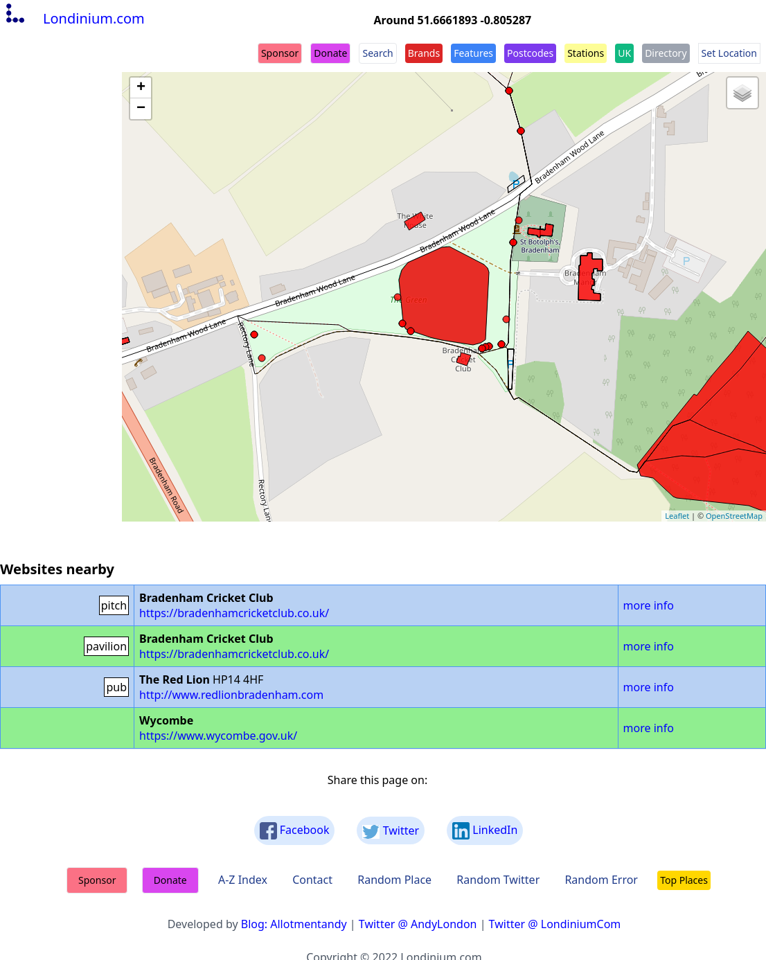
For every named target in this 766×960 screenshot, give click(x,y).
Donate (330, 53)
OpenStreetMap (734, 515)
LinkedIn (484, 830)
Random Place (394, 879)
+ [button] (140, 88)
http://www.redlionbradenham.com (231, 694)
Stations (585, 53)
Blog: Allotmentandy (294, 924)
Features (473, 53)
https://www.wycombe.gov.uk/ (218, 735)
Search (377, 53)
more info (648, 605)
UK (624, 53)
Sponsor (280, 53)
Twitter (390, 831)
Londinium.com (74, 18)
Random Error (601, 879)
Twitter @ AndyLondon (418, 924)
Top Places (684, 880)
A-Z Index (242, 879)
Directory (665, 53)
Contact (312, 879)
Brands (424, 53)
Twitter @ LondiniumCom (555, 924)
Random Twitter (498, 879)
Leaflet (677, 515)
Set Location (729, 53)
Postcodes (530, 53)
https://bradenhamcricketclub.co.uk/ (234, 613)
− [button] (140, 108)
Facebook (295, 830)
